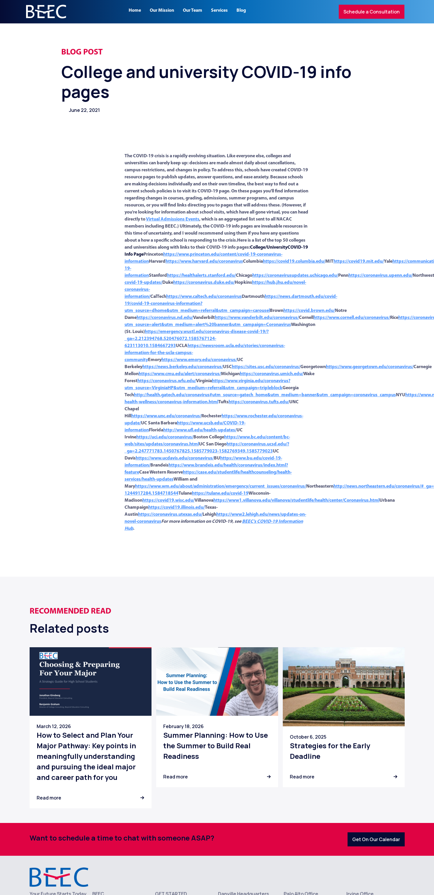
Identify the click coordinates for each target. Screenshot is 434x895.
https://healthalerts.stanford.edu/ (201, 275)
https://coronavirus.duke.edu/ (204, 282)
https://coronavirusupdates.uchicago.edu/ (295, 275)
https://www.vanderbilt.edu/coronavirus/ (257, 317)
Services (219, 10)
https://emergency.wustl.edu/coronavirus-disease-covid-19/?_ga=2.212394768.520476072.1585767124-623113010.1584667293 (197, 338)
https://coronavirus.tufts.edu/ (259, 402)
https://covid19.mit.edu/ (358, 261)
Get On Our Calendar (376, 839)
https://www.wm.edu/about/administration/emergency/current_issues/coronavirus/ (220, 486)
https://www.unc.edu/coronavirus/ (166, 416)
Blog (241, 10)
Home (135, 10)
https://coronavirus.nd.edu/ (165, 317)
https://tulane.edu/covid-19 (220, 493)
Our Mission (162, 10)
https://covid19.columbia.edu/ (294, 261)
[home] (46, 11)
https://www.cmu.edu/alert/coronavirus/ (180, 374)
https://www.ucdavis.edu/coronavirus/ (175, 458)
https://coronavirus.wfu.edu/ (166, 381)
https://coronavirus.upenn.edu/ (380, 275)
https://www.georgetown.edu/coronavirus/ (369, 367)
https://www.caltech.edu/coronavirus (204, 296)
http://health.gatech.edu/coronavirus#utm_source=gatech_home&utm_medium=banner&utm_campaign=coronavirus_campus (265, 395)
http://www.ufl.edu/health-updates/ (199, 430)
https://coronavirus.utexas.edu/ (170, 514)
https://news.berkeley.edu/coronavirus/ (182, 367)
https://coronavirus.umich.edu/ (271, 374)
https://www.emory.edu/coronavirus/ (199, 360)
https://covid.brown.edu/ (309, 310)
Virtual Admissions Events (172, 219)
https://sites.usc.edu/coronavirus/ (266, 367)
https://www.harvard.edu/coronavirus (204, 261)
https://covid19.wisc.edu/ (168, 500)
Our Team (192, 10)
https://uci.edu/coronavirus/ (164, 437)
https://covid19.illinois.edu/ (176, 507)
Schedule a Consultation (371, 11)
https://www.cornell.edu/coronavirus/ (352, 317)
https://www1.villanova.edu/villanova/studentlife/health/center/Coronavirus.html (296, 500)
